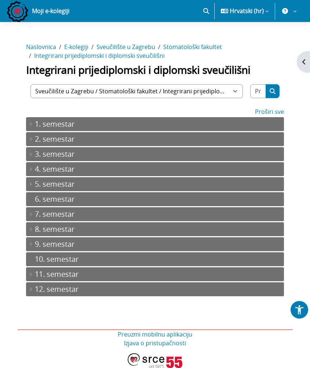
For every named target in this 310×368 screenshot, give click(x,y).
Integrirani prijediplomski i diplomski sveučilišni (99, 56)
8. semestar (54, 229)
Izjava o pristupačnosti (155, 343)
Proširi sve (269, 112)
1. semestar (54, 124)
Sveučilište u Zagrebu (125, 47)
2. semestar (54, 139)
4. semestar (54, 169)
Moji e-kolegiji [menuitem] (50, 11)
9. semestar (54, 244)
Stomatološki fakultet (192, 47)
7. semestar (54, 214)
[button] (206, 11)
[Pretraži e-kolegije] (258, 91)
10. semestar (57, 259)
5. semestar (54, 184)
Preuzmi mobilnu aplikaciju (155, 334)
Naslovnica (41, 47)
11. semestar (57, 274)
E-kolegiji (76, 47)
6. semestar (54, 199)
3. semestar (54, 154)
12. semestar (57, 289)
